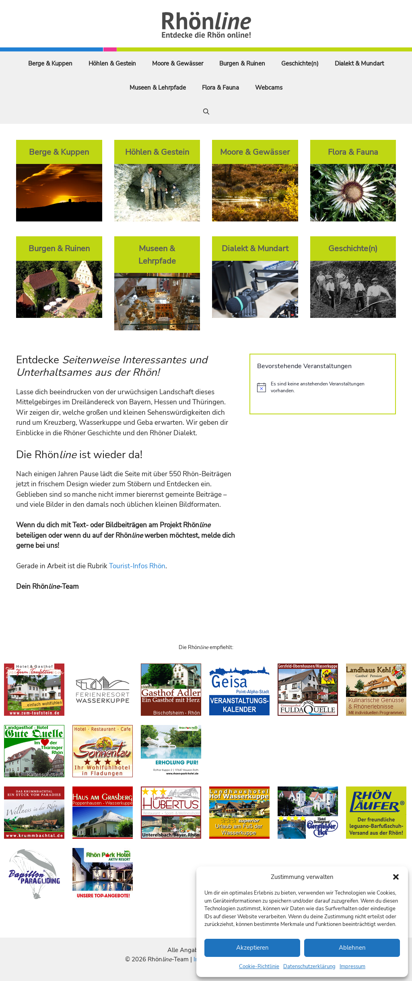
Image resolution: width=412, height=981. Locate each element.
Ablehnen (352, 948)
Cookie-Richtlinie (259, 966)
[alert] (322, 387)
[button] (396, 877)
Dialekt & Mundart (359, 63)
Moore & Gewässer (177, 63)
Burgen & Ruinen (242, 63)
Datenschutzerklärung (309, 966)
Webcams (268, 88)
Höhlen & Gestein (112, 63)
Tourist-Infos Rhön (137, 566)
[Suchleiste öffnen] (206, 112)
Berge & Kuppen (50, 63)
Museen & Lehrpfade (158, 88)
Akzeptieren (252, 948)
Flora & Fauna (220, 88)
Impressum (352, 966)
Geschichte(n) (300, 63)
